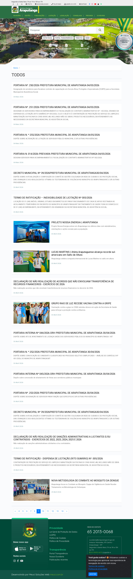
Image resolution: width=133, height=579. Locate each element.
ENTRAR (83, 4)
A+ (22, 4)
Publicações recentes (58, 559)
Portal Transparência (58, 553)
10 (43, 511)
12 (53, 511)
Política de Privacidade (59, 541)
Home (15, 68)
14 (62, 511)
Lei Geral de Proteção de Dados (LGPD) (63, 533)
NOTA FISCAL (47, 38)
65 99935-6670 (96, 552)
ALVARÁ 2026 (66, 47)
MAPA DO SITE (70, 4)
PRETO (29, 4)
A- (13, 4)
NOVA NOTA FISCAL (82, 47)
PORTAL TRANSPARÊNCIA (64, 38)
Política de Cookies (57, 538)
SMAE (87, 38)
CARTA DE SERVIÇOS (50, 47)
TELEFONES (56, 4)
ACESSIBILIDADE (42, 4)
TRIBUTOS (79, 38)
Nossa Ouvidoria (56, 556)
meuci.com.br (56, 574)
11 (48, 511)
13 (58, 511)
